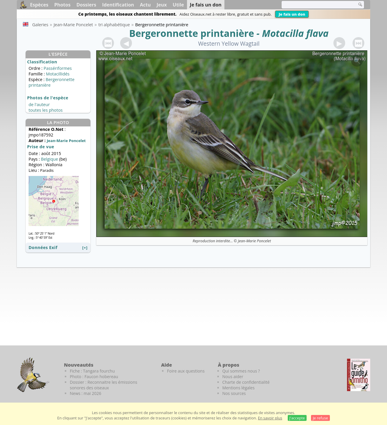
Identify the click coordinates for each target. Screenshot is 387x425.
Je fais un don (292, 14)
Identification (118, 4)
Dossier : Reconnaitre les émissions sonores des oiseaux (103, 385)
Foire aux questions (186, 371)
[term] (315, 4)
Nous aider (232, 376)
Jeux (162, 4)
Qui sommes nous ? (241, 371)
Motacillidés (58, 74)
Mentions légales (238, 388)
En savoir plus (270, 418)
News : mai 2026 (85, 393)
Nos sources (234, 393)
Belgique (49, 159)
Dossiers (86, 4)
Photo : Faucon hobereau (94, 376)
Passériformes (58, 68)
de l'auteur (39, 104)
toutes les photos (46, 110)
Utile (178, 4)
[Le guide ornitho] (358, 375)
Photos (62, 4)
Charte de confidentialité (246, 382)
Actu (145, 4)
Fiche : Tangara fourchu (92, 371)
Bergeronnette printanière (191, 33)
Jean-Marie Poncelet (254, 240)
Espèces (39, 4)
